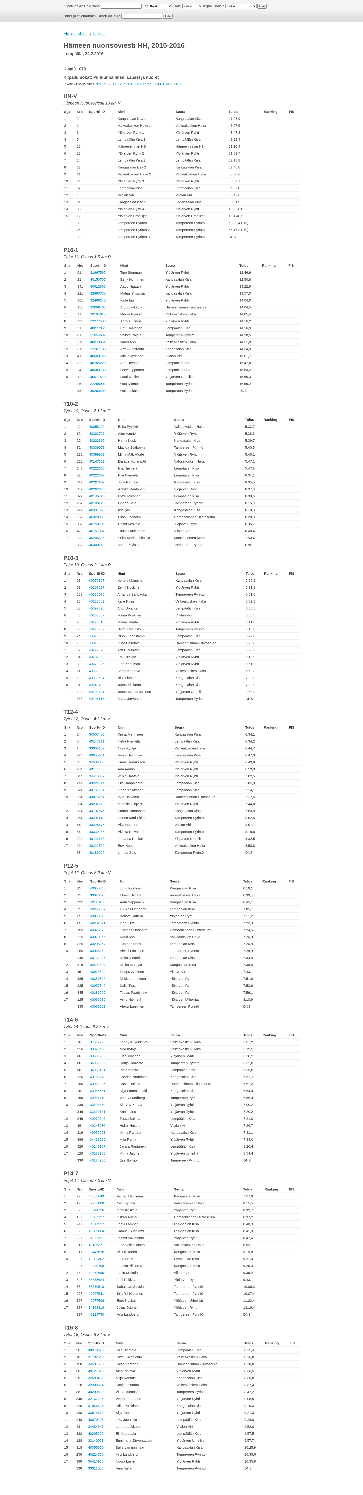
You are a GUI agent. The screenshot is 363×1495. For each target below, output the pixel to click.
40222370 (96, 650)
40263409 (98, 391)
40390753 (97, 545)
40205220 (98, 363)
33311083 (96, 1468)
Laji (145, 6)
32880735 (98, 293)
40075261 (97, 797)
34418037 (97, 776)
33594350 (97, 1105)
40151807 (97, 531)
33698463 (98, 307)
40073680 (96, 636)
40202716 (97, 433)
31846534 (96, 1406)
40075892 (98, 972)
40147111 (97, 741)
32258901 (98, 384)
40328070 (98, 930)
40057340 (98, 985)
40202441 (96, 692)
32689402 (96, 1378)
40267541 (96, 1293)
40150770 (97, 1077)
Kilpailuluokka (214, 6)
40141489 (97, 769)
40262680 (96, 1273)
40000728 (98, 356)
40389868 (97, 454)
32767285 (96, 1399)
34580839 (97, 762)
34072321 (96, 1238)
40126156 (98, 902)
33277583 (98, 321)
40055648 (98, 888)
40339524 (96, 678)
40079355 (98, 937)
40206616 (97, 538)
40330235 (97, 832)
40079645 (97, 1118)
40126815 (96, 622)
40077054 (98, 328)
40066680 (98, 999)
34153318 (96, 1307)
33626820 (98, 895)
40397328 (96, 608)
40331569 (97, 510)
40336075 (96, 594)
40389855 (98, 979)
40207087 (96, 587)
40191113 (96, 699)
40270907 (96, 629)
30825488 (97, 1049)
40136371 (96, 1245)
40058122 (97, 427)
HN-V (97, 84)
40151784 (97, 790)
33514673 (96, 1413)
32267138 (98, 349)
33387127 (96, 1217)
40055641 (97, 755)
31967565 (98, 272)
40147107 (97, 1146)
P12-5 (147, 84)
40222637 (97, 475)
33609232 (97, 1056)
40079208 (96, 1420)
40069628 (98, 916)
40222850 (97, 845)
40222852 (96, 601)
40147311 (97, 461)
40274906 (97, 1160)
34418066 (97, 1139)
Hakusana (92, 6)
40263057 (96, 615)
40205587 (98, 909)
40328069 (97, 517)
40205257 (98, 944)
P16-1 (107, 84)
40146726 (97, 496)
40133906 (97, 1153)
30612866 (98, 286)
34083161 (97, 1070)
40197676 (97, 811)
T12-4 (137, 84)
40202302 (96, 1259)
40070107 (96, 580)
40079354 (98, 342)
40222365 (97, 440)
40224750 (96, 1314)
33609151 (97, 1112)
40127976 (96, 1371)
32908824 (96, 1385)
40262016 (97, 489)
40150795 (97, 524)
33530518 (96, 1287)
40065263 (98, 951)
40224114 (97, 783)
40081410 (97, 1098)
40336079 (97, 447)
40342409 (96, 685)
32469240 (98, 300)
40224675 (97, 825)
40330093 (96, 671)
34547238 (97, 1042)
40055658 (97, 1132)
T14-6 (157, 84)
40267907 (97, 482)
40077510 (98, 377)
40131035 (98, 958)
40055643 (96, 1196)
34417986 (96, 1461)
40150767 (98, 279)
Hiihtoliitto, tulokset (84, 34)
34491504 (98, 965)
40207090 (96, 657)
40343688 (96, 643)
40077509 (96, 1300)
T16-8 (177, 84)
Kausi (177, 6)
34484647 (96, 1426)
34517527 (96, 1224)
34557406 (97, 734)
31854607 (98, 335)
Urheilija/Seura (109, 16)
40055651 (97, 1091)
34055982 (97, 1063)
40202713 (97, 804)
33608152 (97, 748)
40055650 (96, 1447)
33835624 (96, 1280)
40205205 (96, 1433)
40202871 (98, 923)
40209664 (96, 1231)
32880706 (96, 1266)
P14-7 (167, 84)
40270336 (96, 664)
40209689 (96, 1392)
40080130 (98, 370)
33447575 (96, 1252)
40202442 (97, 818)
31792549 (96, 1357)
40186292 (98, 992)
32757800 (96, 1203)
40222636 (97, 468)
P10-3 (127, 84)
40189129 (97, 503)
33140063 (96, 1440)
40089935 (97, 1084)
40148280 (97, 1125)
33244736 (96, 1210)
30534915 (98, 314)
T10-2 (117, 84)
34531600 (96, 1364)
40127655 (97, 839)
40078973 (96, 1350)
